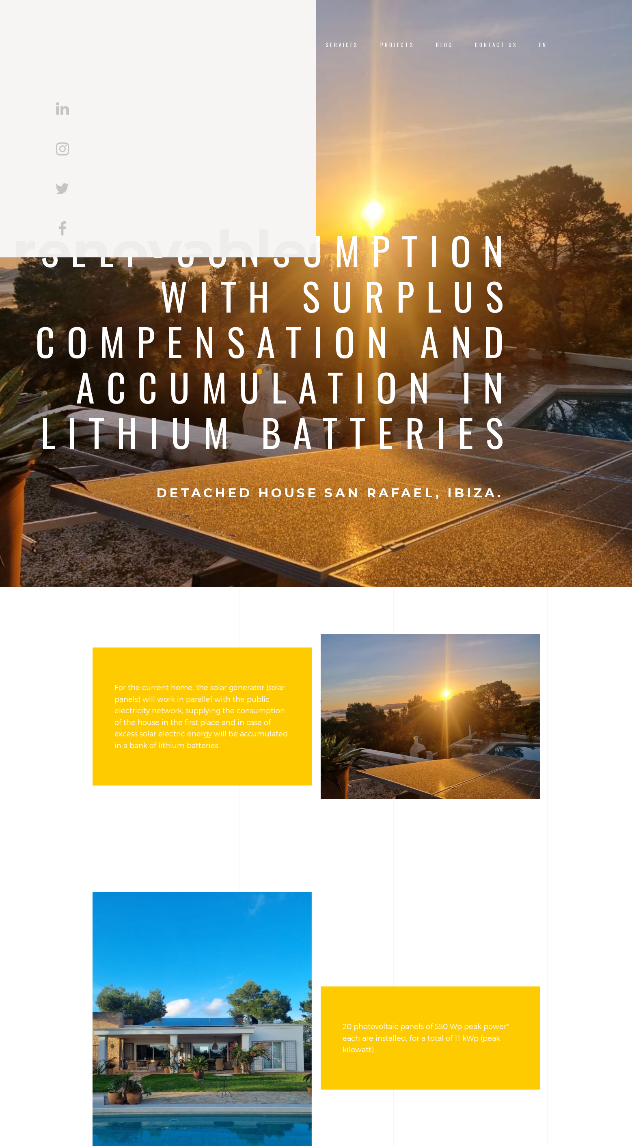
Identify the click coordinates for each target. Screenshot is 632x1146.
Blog (444, 45)
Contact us (496, 45)
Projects (397, 45)
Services (342, 45)
